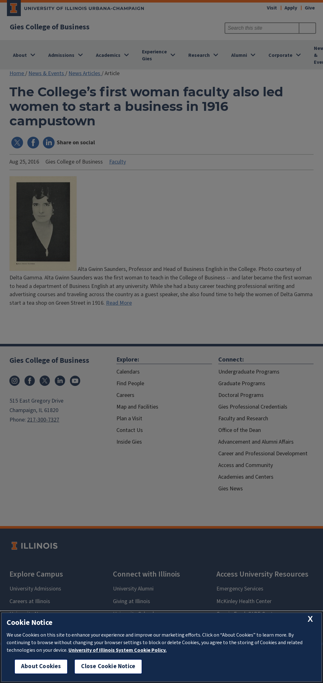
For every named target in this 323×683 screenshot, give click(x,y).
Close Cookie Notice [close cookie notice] (108, 666)
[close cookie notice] (310, 619)
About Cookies (41, 666)
